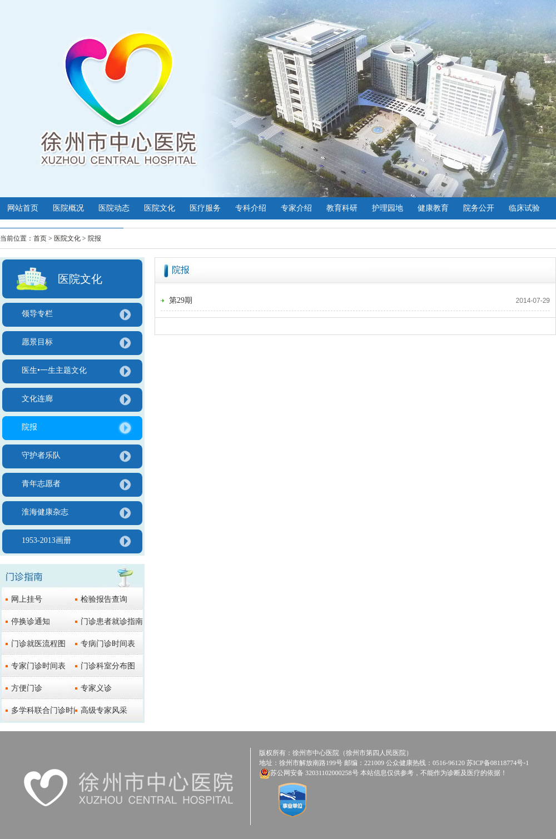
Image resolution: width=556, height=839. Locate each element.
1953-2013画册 (46, 540)
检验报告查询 (104, 599)
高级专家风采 (104, 710)
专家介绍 (296, 208)
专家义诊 (96, 688)
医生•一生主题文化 (54, 370)
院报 (29, 427)
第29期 (180, 300)
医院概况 (68, 208)
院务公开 (478, 208)
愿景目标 (37, 342)
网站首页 (22, 208)
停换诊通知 (30, 621)
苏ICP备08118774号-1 (497, 763)
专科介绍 (250, 208)
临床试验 (524, 208)
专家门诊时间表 (38, 666)
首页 (40, 238)
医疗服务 (205, 208)
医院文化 (159, 208)
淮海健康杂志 (45, 512)
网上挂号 (26, 599)
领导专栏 (37, 313)
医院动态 (114, 208)
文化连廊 (37, 398)
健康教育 (433, 208)
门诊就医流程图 (38, 644)
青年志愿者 (41, 484)
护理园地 (387, 208)
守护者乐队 (41, 455)
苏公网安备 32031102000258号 (314, 773)
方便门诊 (26, 688)
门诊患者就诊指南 (112, 621)
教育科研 (342, 208)
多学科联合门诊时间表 (50, 710)
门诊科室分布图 (108, 666)
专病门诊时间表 (108, 644)
